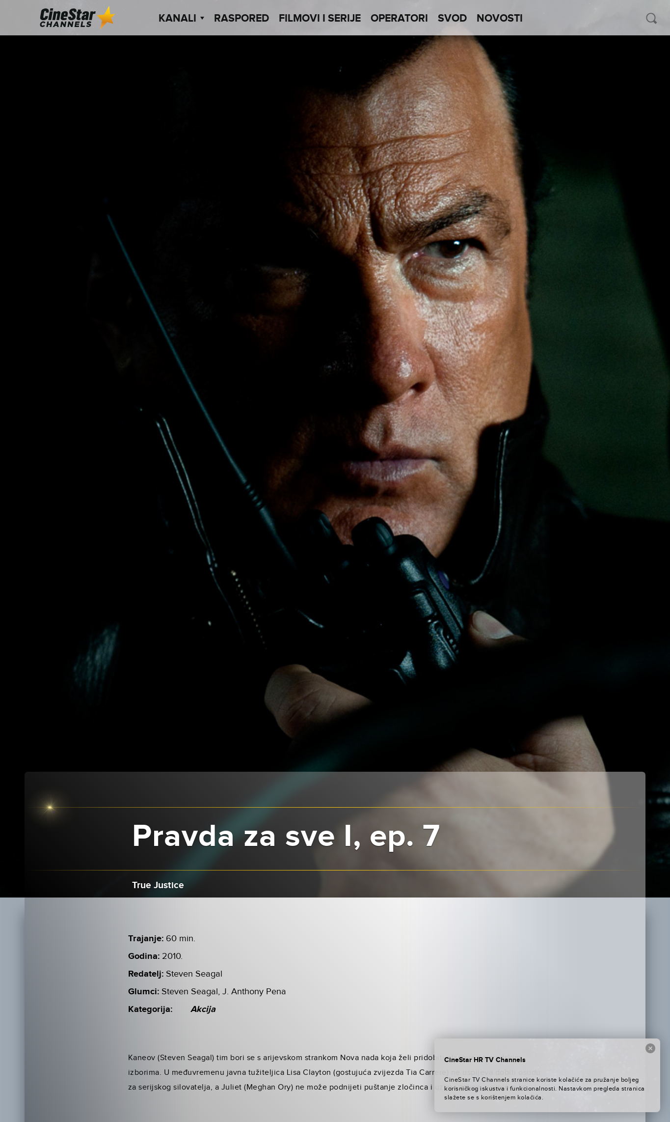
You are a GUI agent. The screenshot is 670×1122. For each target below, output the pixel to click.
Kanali (181, 18)
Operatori (399, 18)
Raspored (241, 18)
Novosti (500, 18)
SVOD (452, 18)
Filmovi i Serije (320, 18)
